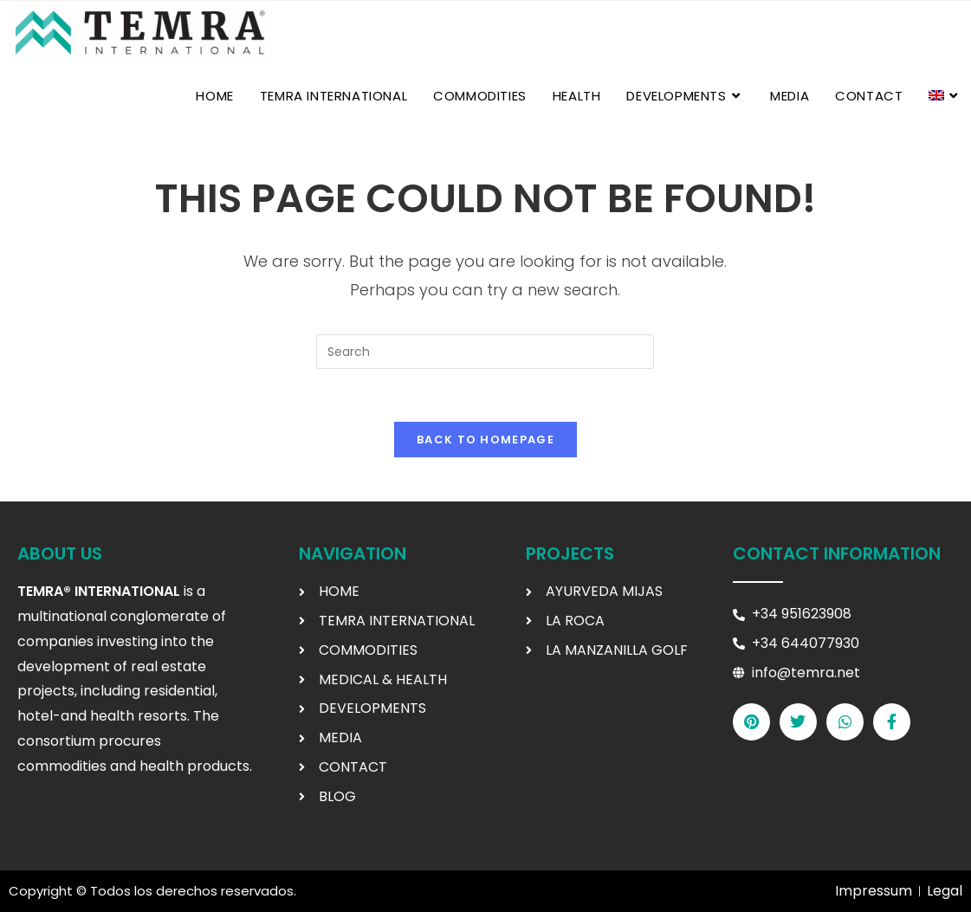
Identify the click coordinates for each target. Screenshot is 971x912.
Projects (570, 553)
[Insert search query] (485, 351)
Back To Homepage (485, 439)
